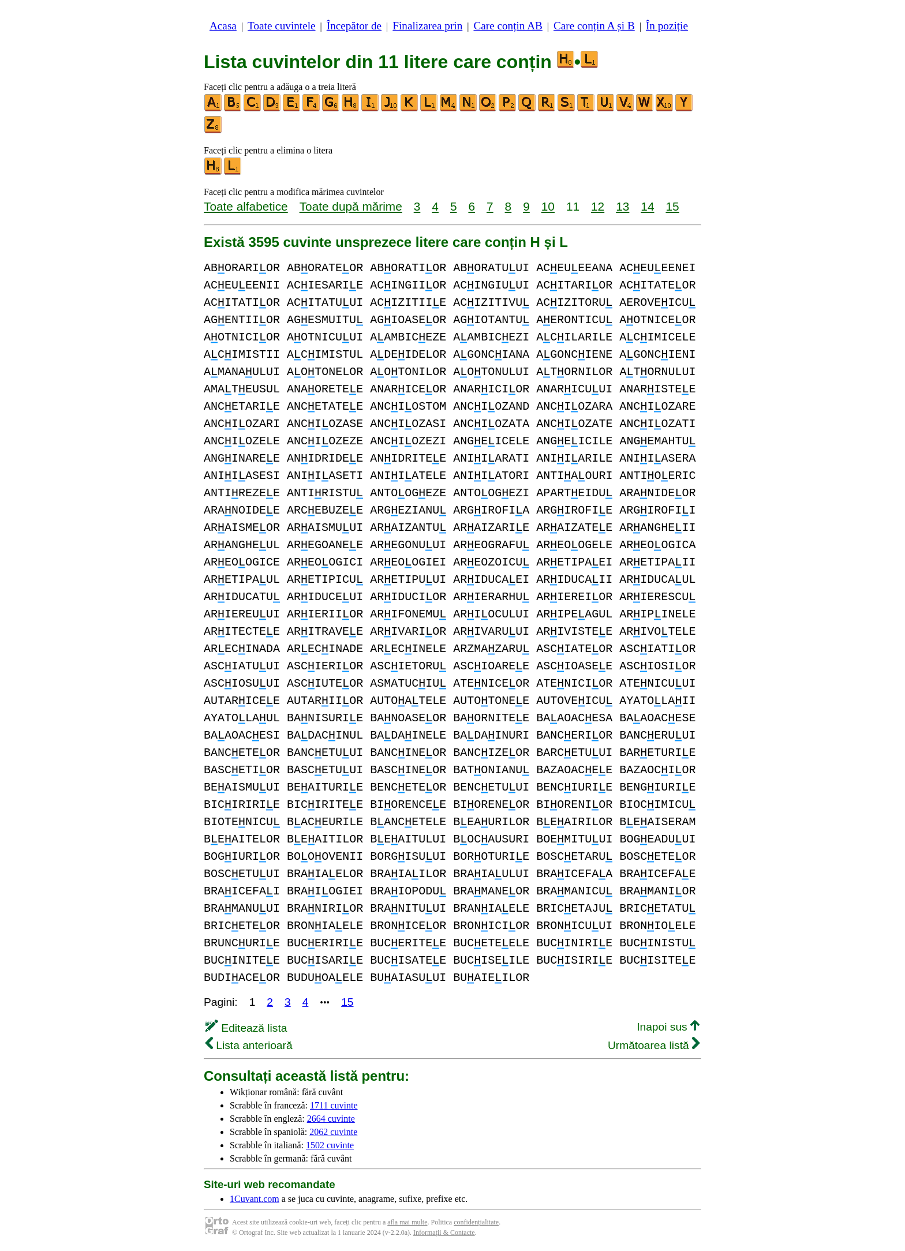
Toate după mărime (351, 206)
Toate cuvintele (281, 26)
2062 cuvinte (333, 1132)
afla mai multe (407, 1222)
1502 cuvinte (330, 1145)
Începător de (354, 26)
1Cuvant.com (254, 1199)
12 (597, 206)
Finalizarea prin (427, 26)
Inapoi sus (668, 1027)
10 (548, 206)
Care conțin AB (507, 26)
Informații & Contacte (444, 1232)
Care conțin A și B (594, 26)
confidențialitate (476, 1222)
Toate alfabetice (246, 206)
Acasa (223, 26)
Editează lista (246, 1028)
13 (622, 206)
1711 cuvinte (334, 1105)
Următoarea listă (654, 1045)
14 (647, 206)
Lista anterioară (249, 1045)
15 (672, 206)
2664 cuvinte (331, 1118)
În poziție (667, 26)
